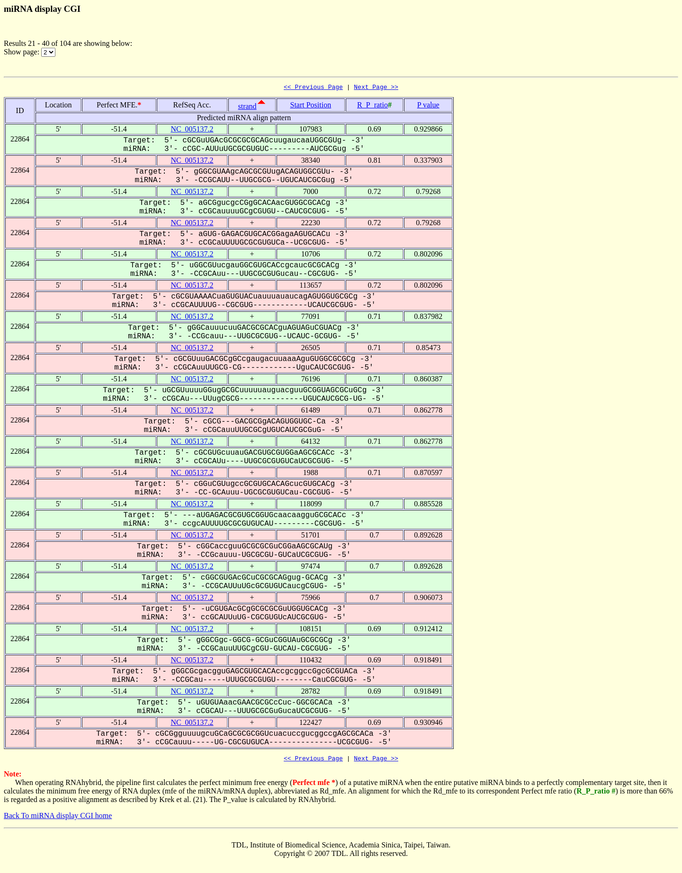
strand (247, 108)
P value (428, 106)
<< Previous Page (313, 88)
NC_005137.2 (191, 130)
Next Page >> (376, 88)
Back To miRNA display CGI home (58, 818)
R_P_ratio (372, 106)
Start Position (311, 106)
